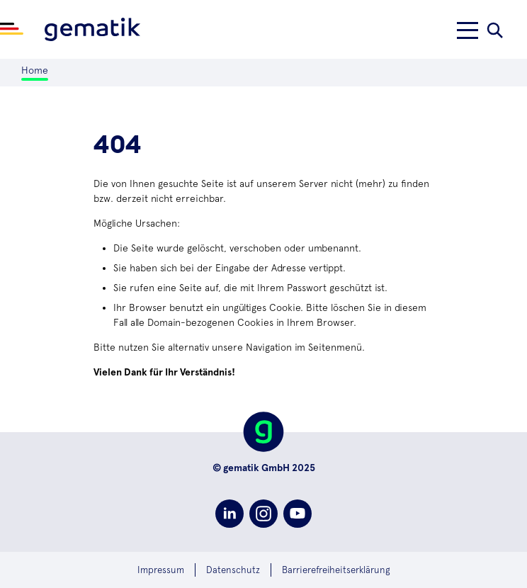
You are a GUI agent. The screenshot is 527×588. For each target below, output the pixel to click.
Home (34, 70)
